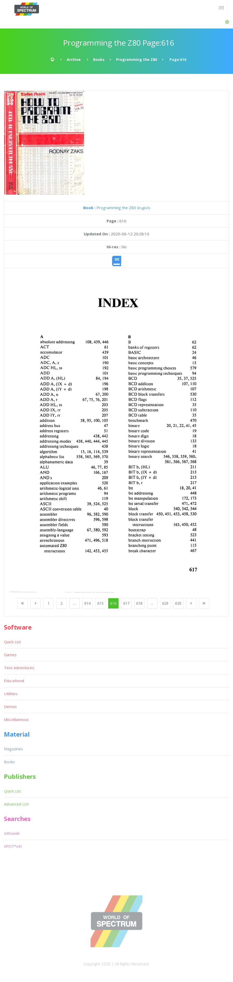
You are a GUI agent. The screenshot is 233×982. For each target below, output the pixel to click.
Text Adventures (19, 667)
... (74, 603)
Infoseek (11, 833)
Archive (74, 59)
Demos (10, 706)
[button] (227, 22)
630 (178, 603)
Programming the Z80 (136, 59)
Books (99, 59)
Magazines (13, 748)
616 (113, 603)
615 (100, 603)
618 (139, 603)
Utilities (10, 693)
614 (87, 603)
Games (10, 654)
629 (165, 603)
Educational (14, 680)
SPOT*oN (13, 846)
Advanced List (16, 804)
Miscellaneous (16, 719)
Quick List (12, 641)
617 (126, 603)
